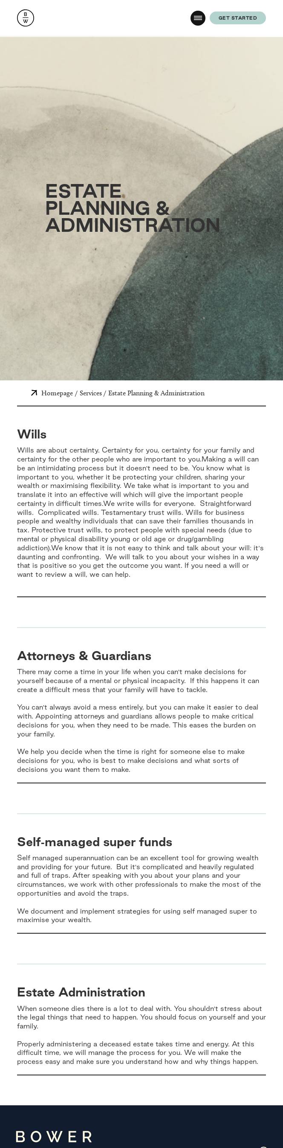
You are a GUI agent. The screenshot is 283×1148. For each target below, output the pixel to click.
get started (238, 17)
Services (91, 393)
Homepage (57, 393)
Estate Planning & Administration (156, 393)
